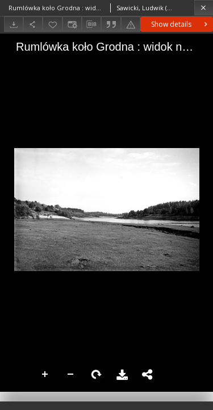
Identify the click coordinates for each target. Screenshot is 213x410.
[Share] (33, 24)
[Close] (203, 7)
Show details (180, 24)
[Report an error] (130, 24)
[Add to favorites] (52, 24)
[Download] (13, 24)
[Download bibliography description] (91, 24)
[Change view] (72, 24)
